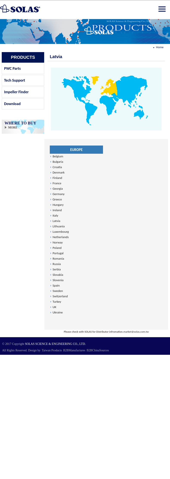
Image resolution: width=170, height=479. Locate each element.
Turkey (57, 302)
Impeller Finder (16, 92)
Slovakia (58, 275)
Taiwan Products (52, 350)
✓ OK (93, 477)
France (57, 183)
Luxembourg (61, 232)
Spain (56, 285)
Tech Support (14, 80)
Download (12, 103)
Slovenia (58, 280)
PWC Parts (12, 68)
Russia (57, 264)
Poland (57, 248)
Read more (7, 392)
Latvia (56, 221)
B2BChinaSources (98, 350)
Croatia (57, 167)
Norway (58, 242)
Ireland (57, 210)
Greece (57, 199)
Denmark (59, 172)
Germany (59, 194)
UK (54, 307)
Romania (58, 258)
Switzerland (60, 296)
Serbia (57, 269)
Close (3, 356)
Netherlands (61, 237)
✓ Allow (4, 364)
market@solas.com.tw (136, 331)
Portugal (58, 253)
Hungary (58, 205)
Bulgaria (58, 162)
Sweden (58, 291)
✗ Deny (4, 368)
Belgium (58, 156)
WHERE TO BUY (20, 123)
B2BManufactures (74, 350)
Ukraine (58, 312)
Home (160, 47)
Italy (55, 215)
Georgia (58, 189)
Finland (57, 178)
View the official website (29, 392)
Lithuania (59, 226)
